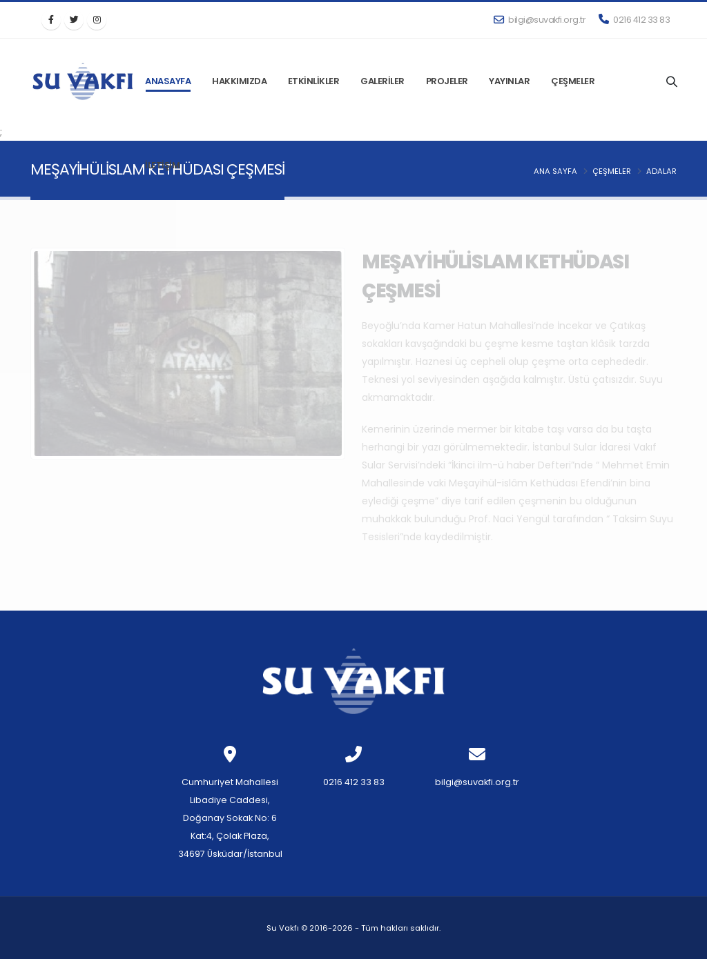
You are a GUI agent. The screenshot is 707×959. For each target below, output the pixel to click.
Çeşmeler (611, 171)
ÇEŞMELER (572, 81)
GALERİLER (382, 81)
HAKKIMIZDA (239, 81)
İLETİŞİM (162, 165)
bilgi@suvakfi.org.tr (539, 20)
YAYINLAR (509, 81)
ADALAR (661, 171)
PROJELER (447, 81)
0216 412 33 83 (634, 20)
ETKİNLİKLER (314, 81)
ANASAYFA (168, 81)
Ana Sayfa (555, 171)
